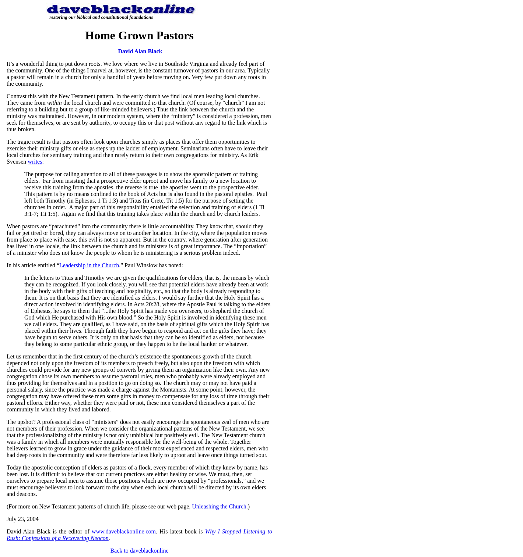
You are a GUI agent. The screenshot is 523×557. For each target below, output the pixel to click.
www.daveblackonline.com (124, 531)
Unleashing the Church (219, 506)
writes (35, 161)
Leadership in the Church (89, 265)
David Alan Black (140, 51)
